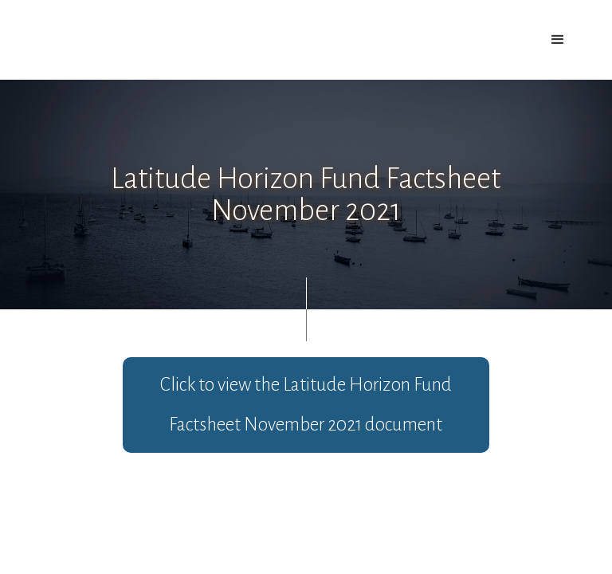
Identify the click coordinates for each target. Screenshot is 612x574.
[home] (110, 30)
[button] (558, 40)
